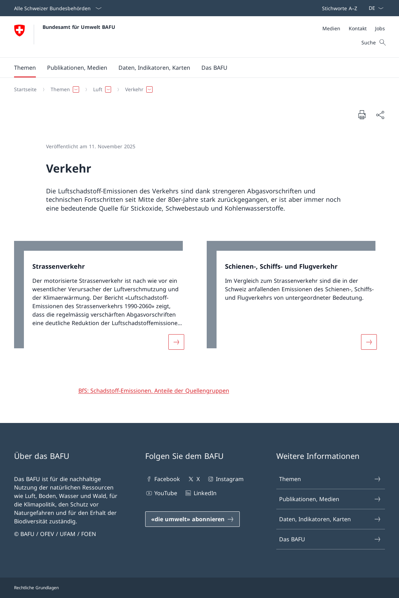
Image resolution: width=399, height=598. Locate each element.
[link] (103, 299)
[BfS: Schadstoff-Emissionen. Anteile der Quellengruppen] (153, 390)
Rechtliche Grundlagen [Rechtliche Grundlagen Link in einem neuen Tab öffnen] (36, 588)
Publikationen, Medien (330, 499)
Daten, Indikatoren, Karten (330, 519)
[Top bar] (338, 8)
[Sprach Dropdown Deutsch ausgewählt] (374, 8)
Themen (330, 479)
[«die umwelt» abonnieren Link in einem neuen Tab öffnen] (192, 519)
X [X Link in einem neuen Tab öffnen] (193, 479)
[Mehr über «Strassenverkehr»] (176, 342)
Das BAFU (330, 539)
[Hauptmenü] (193, 67)
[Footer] (199, 588)
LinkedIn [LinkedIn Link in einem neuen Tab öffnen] (200, 493)
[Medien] (331, 28)
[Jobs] (380, 28)
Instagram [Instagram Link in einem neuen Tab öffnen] (225, 479)
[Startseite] (25, 89)
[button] (24, 67)
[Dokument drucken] (362, 114)
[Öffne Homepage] (64, 37)
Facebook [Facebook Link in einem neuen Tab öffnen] (162, 479)
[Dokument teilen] (380, 115)
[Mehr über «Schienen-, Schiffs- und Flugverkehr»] (369, 342)
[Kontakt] (358, 28)
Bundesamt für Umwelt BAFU (79, 27)
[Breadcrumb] (196, 89)
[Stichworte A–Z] (338, 8)
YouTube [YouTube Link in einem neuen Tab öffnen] (161, 493)
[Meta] (353, 28)
